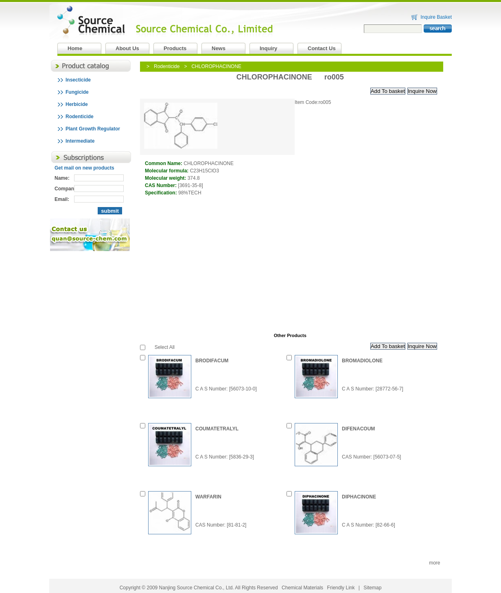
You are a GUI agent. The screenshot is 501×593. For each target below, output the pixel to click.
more (434, 563)
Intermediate (80, 141)
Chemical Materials (302, 588)
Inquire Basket (436, 17)
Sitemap (372, 588)
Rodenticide (80, 116)
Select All (165, 347)
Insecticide (78, 80)
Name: (62, 178)
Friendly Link (340, 588)
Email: (62, 199)
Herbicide (77, 104)
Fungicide (77, 92)
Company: (64, 189)
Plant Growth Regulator (93, 129)
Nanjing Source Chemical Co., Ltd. (129, 5)
